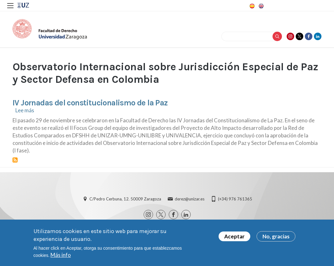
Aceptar (234, 236)
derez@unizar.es (189, 198)
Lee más (24, 110)
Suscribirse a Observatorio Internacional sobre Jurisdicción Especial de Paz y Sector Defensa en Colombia (15, 159)
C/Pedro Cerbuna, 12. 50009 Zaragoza (125, 198)
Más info (60, 255)
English (260, 6)
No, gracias (275, 236)
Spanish (251, 6)
